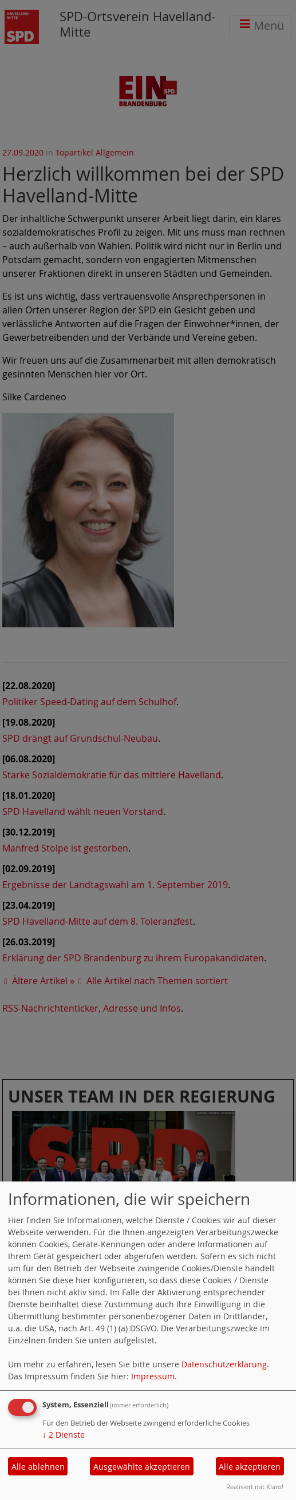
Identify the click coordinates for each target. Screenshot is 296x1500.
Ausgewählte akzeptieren (141, 1466)
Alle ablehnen (38, 1466)
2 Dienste (63, 1434)
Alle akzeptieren (250, 1466)
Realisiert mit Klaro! (254, 1486)
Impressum (153, 1376)
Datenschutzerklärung (224, 1364)
